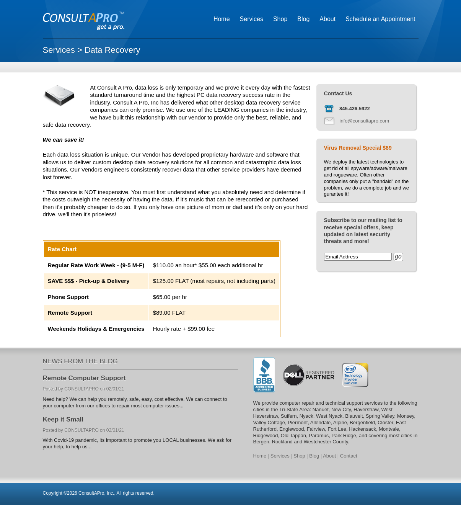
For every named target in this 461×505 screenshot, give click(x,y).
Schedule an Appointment (380, 19)
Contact (348, 456)
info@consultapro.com (364, 121)
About (327, 19)
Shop (280, 19)
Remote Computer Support (84, 378)
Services (251, 19)
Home (221, 19)
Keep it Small (63, 419)
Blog (303, 19)
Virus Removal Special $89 (358, 148)
